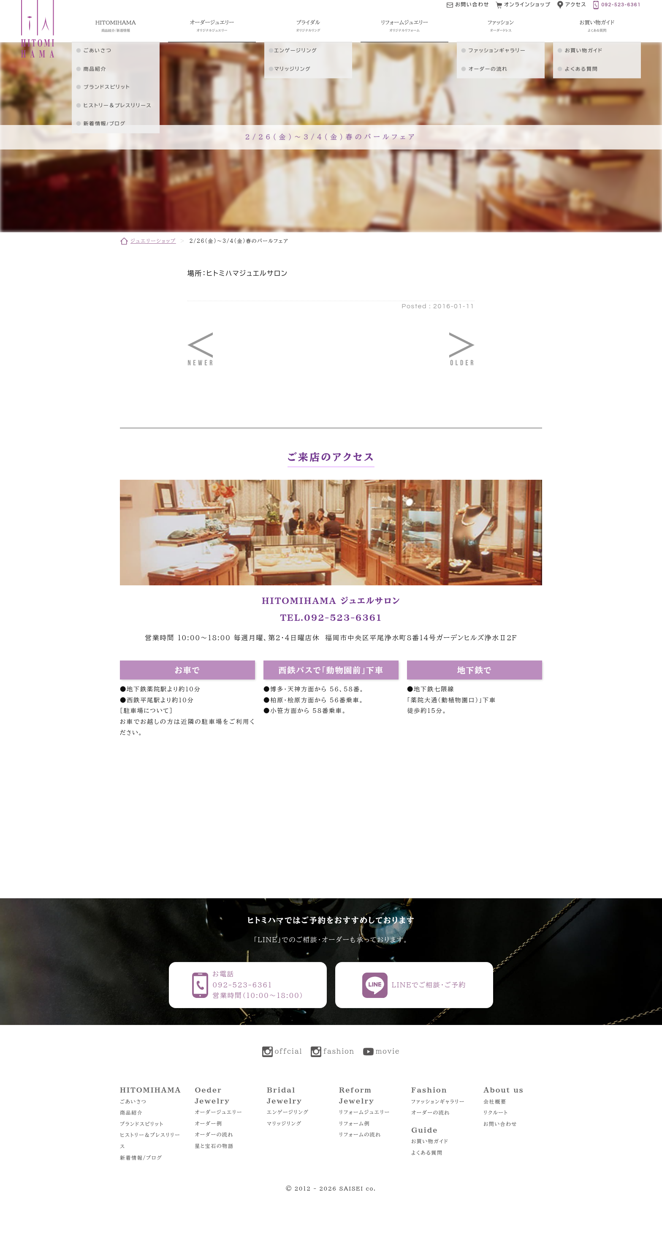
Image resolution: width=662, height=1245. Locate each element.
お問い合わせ (500, 1123)
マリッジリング (284, 1123)
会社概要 (494, 1101)
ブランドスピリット (141, 1123)
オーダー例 (208, 1123)
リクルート (495, 1112)
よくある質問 (427, 1152)
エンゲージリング (288, 1112)
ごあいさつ (133, 1101)
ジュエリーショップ (153, 240)
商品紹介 (131, 1112)
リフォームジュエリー (364, 1112)
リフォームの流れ (360, 1134)
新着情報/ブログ (141, 1157)
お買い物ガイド (429, 1141)
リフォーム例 (354, 1123)
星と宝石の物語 (214, 1145)
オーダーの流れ (214, 1134)
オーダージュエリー (218, 1112)
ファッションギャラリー (438, 1101)
